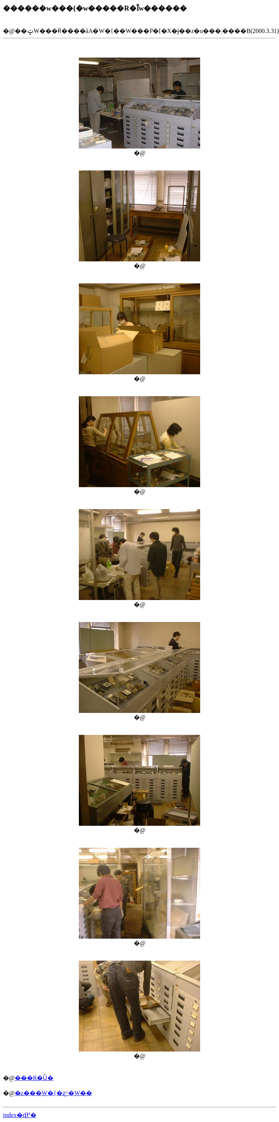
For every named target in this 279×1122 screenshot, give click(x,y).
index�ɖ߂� (19, 1115)
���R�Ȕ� (34, 1078)
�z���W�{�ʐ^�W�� (53, 1093)
